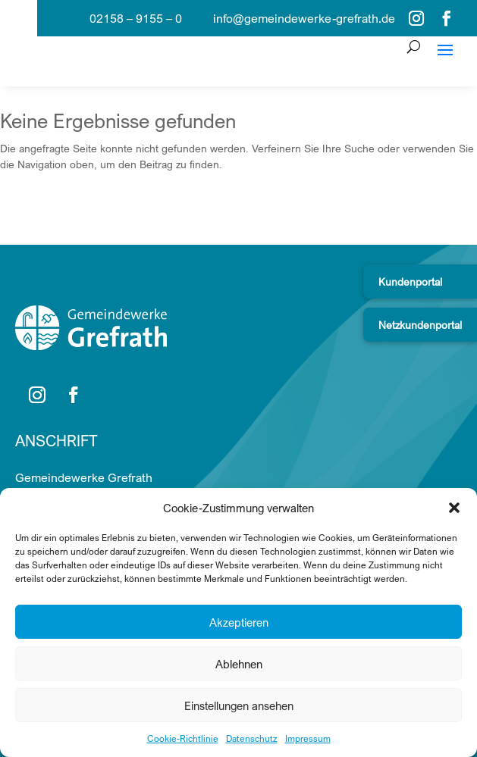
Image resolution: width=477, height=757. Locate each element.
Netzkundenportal (420, 324)
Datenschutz (252, 738)
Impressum (308, 738)
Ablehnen (238, 664)
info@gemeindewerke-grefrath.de (304, 18)
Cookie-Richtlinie (182, 738)
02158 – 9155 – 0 (135, 18)
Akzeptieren (238, 622)
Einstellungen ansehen (238, 705)
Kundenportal (410, 281)
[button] (454, 507)
